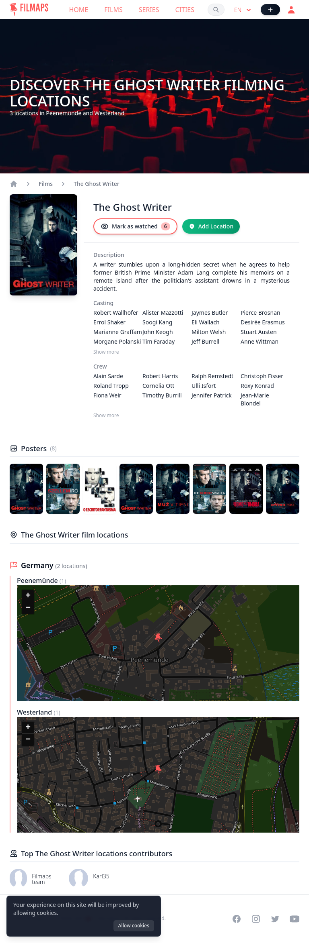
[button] (158, 638)
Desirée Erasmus (263, 322)
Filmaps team (42, 879)
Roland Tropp (111, 385)
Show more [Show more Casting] (106, 352)
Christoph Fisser (262, 376)
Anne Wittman (259, 341)
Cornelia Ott (158, 385)
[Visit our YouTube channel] (294, 919)
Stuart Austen (259, 332)
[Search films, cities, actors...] (216, 10)
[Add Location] (211, 226)
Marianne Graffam (117, 332)
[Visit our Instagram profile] (256, 919)
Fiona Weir (107, 395)
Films (113, 9)
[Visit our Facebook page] (236, 919)
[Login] (291, 9)
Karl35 (101, 876)
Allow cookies (133, 925)
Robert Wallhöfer (115, 312)
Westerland (35, 712)
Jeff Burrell (205, 341)
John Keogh (157, 332)
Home (79, 9)
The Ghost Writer (96, 183)
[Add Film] (270, 9)
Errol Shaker (109, 322)
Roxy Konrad (257, 385)
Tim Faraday (158, 341)
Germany (38, 565)
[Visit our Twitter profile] (275, 919)
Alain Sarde (108, 376)
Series (149, 9)
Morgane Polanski (117, 341)
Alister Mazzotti (162, 312)
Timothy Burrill (162, 395)
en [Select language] (243, 10)
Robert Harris (160, 376)
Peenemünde (38, 580)
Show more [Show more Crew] (106, 415)
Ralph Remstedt (212, 376)
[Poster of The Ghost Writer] (26, 489)
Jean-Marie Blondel (255, 399)
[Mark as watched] (135, 226)
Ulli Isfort (204, 385)
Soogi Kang (157, 322)
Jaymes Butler (210, 312)
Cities (184, 9)
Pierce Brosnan (260, 312)
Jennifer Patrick (212, 395)
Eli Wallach (206, 322)
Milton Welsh (209, 332)
